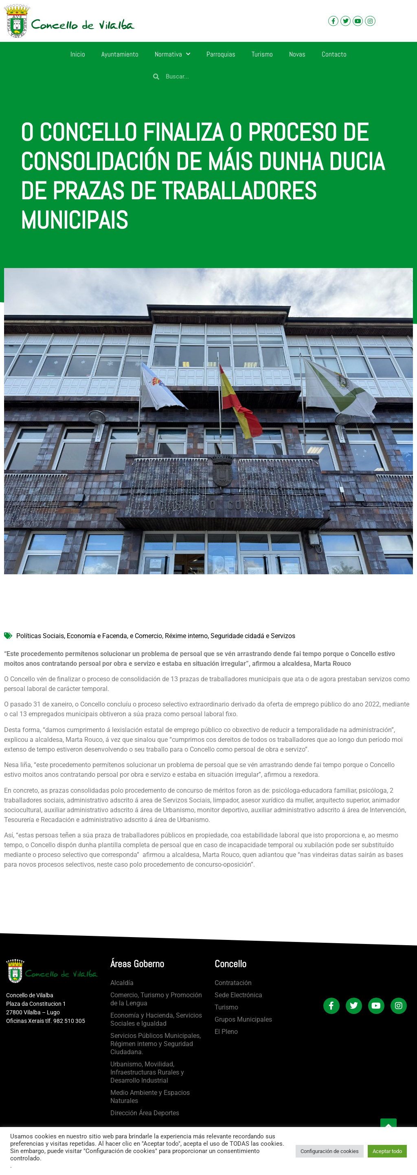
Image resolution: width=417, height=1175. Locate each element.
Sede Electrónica (238, 995)
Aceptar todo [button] (387, 1151)
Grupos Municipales (243, 1019)
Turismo (262, 54)
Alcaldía (122, 983)
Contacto (334, 54)
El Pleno (226, 1031)
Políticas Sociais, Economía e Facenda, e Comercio (89, 636)
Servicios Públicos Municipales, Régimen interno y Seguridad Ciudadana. (155, 1044)
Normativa (172, 54)
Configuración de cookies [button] (330, 1151)
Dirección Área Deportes (144, 1113)
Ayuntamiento (119, 54)
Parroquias (220, 54)
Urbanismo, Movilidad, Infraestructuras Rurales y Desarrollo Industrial (147, 1072)
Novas (297, 54)
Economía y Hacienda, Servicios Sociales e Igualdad (156, 1019)
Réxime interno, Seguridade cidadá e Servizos (230, 636)
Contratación (233, 983)
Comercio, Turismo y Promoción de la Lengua (156, 999)
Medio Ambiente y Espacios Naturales (150, 1097)
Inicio (77, 54)
